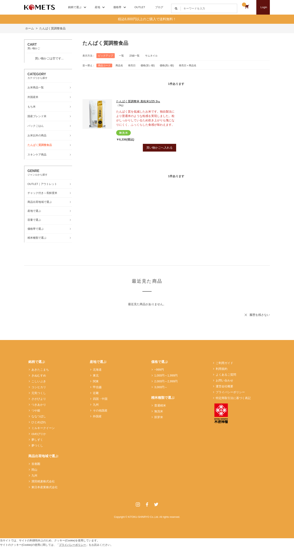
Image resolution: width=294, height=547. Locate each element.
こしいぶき (38, 381)
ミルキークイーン (43, 428)
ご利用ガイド (224, 363)
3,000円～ (160, 387)
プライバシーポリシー (230, 392)
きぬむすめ (38, 375)
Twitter (156, 504)
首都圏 (35, 463)
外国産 (97, 416)
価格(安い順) (148, 65)
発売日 (132, 65)
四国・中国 (100, 398)
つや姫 (35, 410)
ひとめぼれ (38, 422)
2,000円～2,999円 (166, 381)
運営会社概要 (224, 386)
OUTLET (140, 7)
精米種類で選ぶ (162, 397)
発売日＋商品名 (187, 65)
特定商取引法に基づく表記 (233, 398)
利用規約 (221, 368)
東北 (96, 375)
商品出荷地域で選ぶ (43, 456)
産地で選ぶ (98, 362)
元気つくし (38, 393)
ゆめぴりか (38, 433)
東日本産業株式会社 (44, 487)
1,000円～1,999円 (166, 375)
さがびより (38, 398)
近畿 (96, 393)
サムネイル (151, 55)
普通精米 (160, 405)
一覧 (121, 55)
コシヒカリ (38, 387)
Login (263, 7)
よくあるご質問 (226, 374)
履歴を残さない (259, 314)
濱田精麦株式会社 (43, 481)
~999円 (159, 369)
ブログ (159, 7)
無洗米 (158, 411)
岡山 (34, 469)
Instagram (138, 504)
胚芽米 (158, 417)
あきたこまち (40, 369)
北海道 (97, 369)
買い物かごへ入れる (159, 147)
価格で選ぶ (159, 362)
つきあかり (38, 404)
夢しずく (37, 439)
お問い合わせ (224, 380)
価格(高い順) (167, 65)
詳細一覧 (135, 55)
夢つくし (37, 445)
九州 (34, 475)
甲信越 (97, 387)
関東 (96, 381)
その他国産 (100, 410)
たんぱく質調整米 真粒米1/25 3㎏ (138, 101)
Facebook (147, 504)
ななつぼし (38, 416)
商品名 (119, 65)
